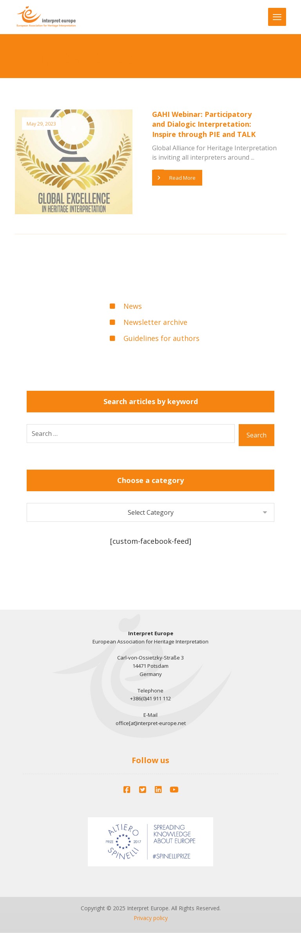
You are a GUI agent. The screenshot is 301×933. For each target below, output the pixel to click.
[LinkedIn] (158, 790)
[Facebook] (127, 790)
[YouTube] (174, 790)
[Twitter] (142, 790)
